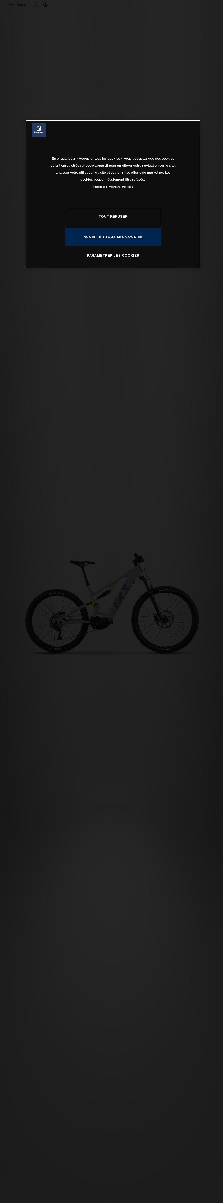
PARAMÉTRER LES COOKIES (113, 255)
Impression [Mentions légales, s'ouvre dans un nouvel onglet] (127, 186)
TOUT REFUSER (112, 216)
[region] (113, 194)
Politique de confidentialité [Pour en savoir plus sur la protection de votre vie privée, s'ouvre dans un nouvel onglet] (106, 186)
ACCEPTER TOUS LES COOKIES (113, 237)
